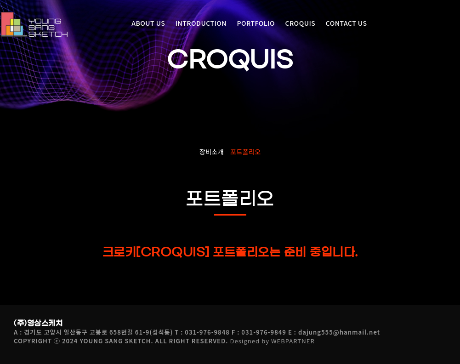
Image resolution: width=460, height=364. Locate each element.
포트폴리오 (245, 151)
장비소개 (211, 151)
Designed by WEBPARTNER (272, 340)
